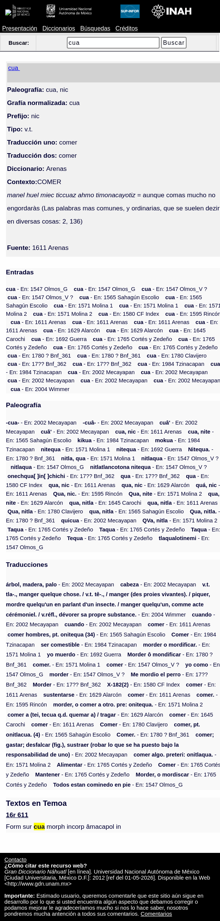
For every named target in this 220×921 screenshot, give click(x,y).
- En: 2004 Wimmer (40, 389)
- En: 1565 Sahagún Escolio (119, 297)
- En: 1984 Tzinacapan (170, 364)
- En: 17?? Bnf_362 (37, 364)
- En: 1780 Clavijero (176, 356)
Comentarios (156, 914)
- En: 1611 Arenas (38, 322)
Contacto (16, 860)
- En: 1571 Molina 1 (83, 306)
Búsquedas (95, 28)
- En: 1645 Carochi (105, 503)
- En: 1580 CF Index (128, 314)
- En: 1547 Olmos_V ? (174, 289)
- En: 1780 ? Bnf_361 (39, 356)
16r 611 (17, 815)
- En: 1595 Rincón (87, 494)
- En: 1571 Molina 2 (62, 314)
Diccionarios (58, 28)
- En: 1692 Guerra (59, 339)
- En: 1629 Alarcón (71, 330)
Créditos (127, 28)
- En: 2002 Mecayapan (101, 372)
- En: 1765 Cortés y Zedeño (132, 339)
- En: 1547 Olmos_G (37, 289)
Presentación (19, 28)
